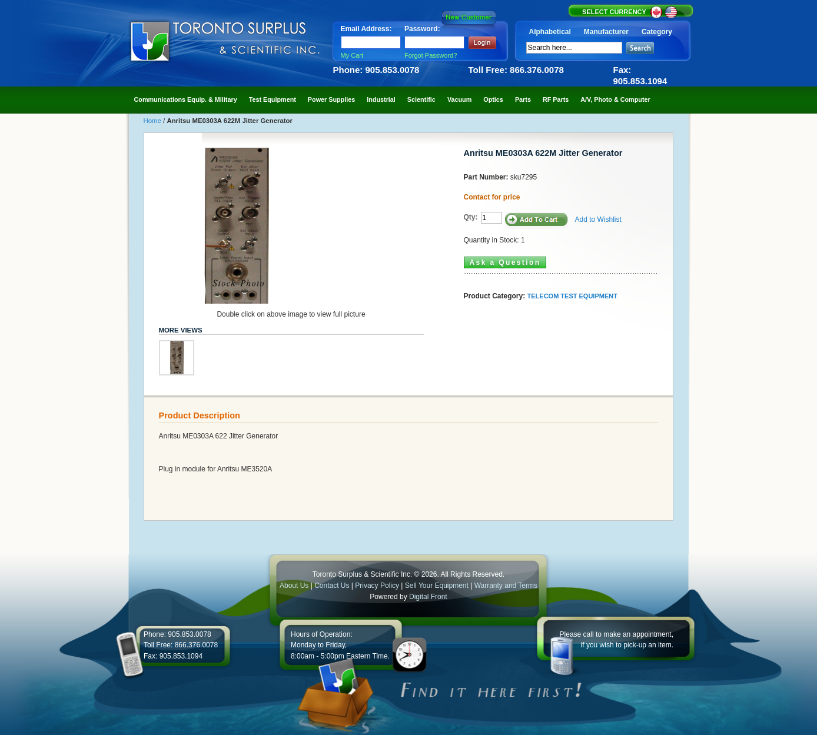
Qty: (471, 217)
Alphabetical (550, 32)
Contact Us (331, 585)
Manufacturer (606, 32)
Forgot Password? (430, 55)
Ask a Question (505, 262)
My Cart (352, 55)
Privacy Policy (377, 585)
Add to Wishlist (598, 219)
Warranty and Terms (505, 585)
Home (154, 120)
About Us (294, 585)
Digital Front (428, 597)
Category (657, 32)
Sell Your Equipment (437, 585)
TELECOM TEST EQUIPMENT (572, 296)
